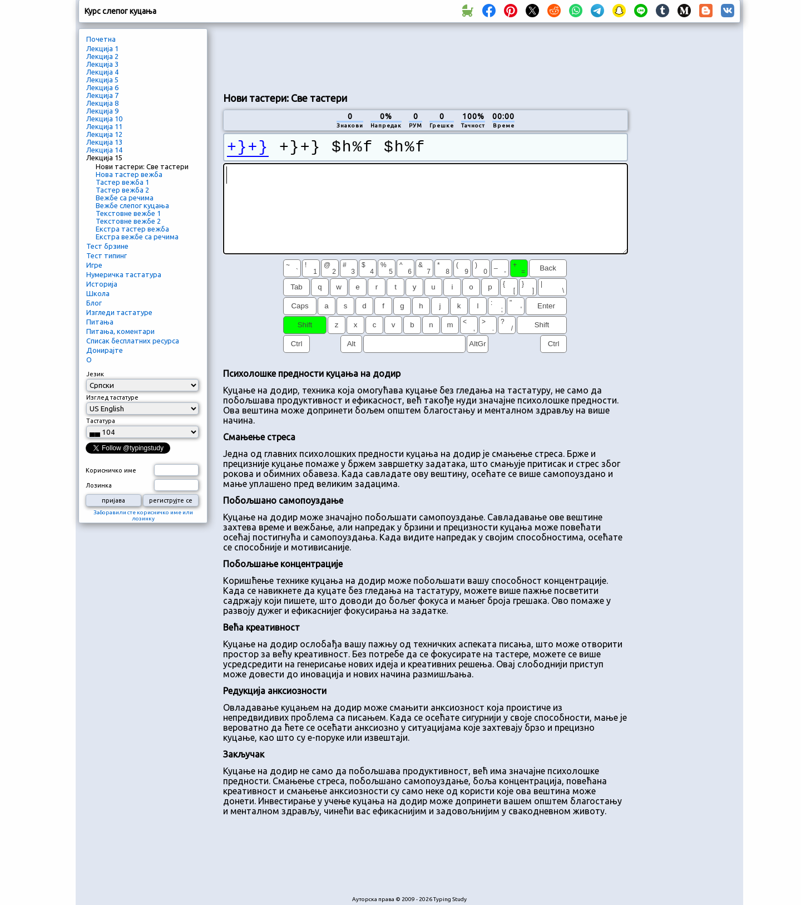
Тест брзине (107, 246)
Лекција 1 (102, 48)
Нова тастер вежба (129, 174)
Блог (94, 303)
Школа (98, 293)
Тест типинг (106, 255)
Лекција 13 (104, 142)
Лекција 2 (102, 56)
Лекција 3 (102, 64)
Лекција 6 (102, 87)
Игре (94, 265)
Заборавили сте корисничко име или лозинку (143, 515)
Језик (95, 374)
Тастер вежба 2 (122, 190)
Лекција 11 (104, 126)
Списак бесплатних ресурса (132, 341)
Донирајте (104, 350)
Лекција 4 (102, 72)
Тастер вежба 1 (122, 182)
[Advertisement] (425, 56)
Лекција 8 (102, 103)
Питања (99, 322)
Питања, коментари (120, 331)
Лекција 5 (102, 79)
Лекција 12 (104, 134)
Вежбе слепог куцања (132, 205)
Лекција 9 (102, 111)
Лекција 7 (102, 95)
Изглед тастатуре (112, 397)
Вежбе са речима (125, 197)
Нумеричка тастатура (123, 274)
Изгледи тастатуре (119, 312)
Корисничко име (111, 470)
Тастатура (100, 420)
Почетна (101, 39)
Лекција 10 (104, 118)
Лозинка (99, 485)
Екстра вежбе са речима (137, 236)
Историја (101, 284)
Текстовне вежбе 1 (128, 213)
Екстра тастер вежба (132, 229)
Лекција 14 (104, 150)
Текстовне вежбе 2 (128, 221)
